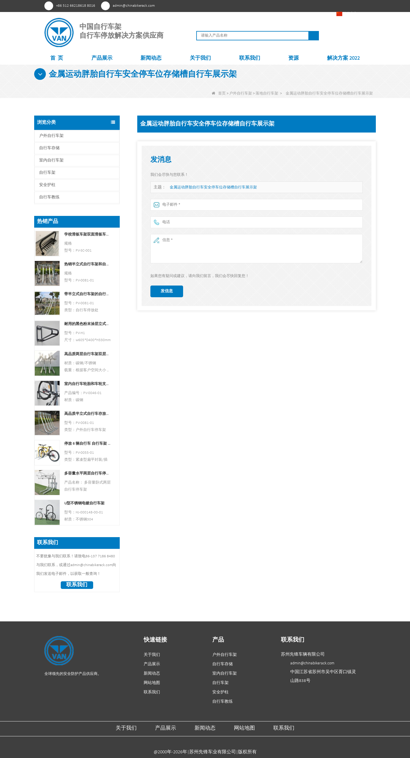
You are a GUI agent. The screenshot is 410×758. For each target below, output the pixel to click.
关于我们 (200, 58)
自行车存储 (49, 148)
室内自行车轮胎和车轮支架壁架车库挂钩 (87, 384)
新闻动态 (150, 58)
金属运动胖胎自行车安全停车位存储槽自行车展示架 (213, 187)
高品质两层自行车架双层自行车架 (87, 354)
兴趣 (270, 5)
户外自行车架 (240, 93)
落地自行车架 (267, 93)
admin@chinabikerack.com (134, 6)
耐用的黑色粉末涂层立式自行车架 (87, 324)
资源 (293, 58)
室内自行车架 (51, 160)
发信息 (167, 291)
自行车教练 (49, 197)
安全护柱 (47, 185)
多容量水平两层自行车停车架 (87, 473)
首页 (219, 93)
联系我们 (249, 58)
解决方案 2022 (343, 58)
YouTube (292, 5)
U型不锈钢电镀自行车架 (84, 503)
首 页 (56, 58)
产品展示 (101, 58)
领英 (303, 5)
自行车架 (47, 173)
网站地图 (152, 683)
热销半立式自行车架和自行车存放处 (87, 264)
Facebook (281, 5)
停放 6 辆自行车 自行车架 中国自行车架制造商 (87, 444)
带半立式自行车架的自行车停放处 (87, 294)
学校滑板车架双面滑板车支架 (87, 234)
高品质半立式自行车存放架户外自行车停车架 (87, 414)
